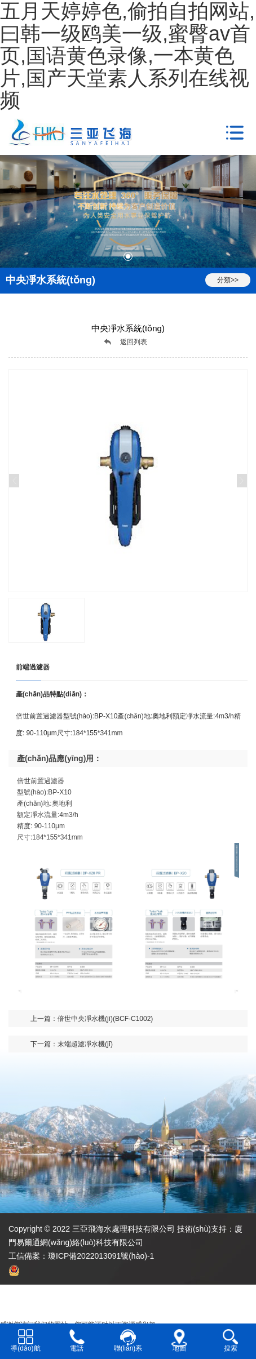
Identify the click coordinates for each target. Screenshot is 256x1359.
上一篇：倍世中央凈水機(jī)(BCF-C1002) (91, 1019)
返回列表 (133, 342)
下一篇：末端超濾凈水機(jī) (71, 1044)
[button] (128, 256)
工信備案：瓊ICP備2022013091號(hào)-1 (81, 1255)
